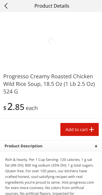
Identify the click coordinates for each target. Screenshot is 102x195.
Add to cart (77, 129)
